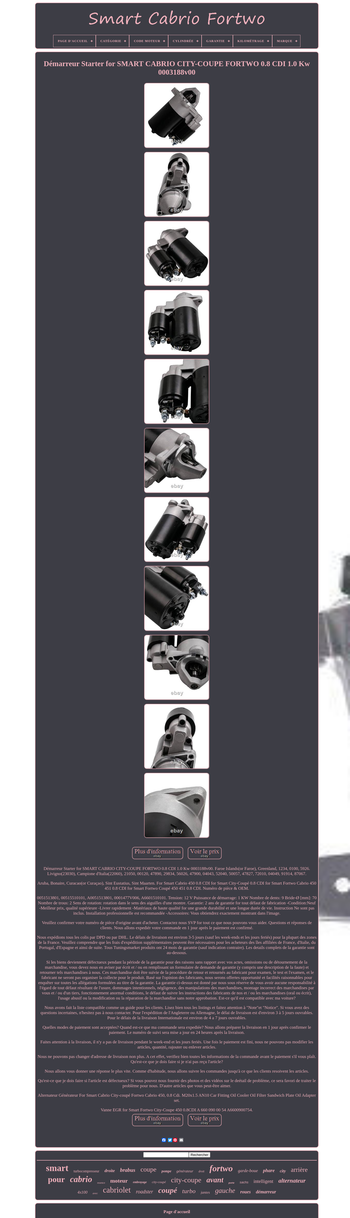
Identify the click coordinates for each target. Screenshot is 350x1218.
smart (57, 1168)
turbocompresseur (86, 1171)
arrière (299, 1169)
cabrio (81, 1179)
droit (201, 1171)
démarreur (266, 1191)
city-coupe (186, 1180)
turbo (189, 1191)
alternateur (292, 1180)
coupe (148, 1169)
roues (245, 1191)
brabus (127, 1170)
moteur (119, 1180)
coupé (167, 1190)
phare (269, 1170)
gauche (225, 1190)
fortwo (221, 1168)
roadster (144, 1191)
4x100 (83, 1192)
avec (95, 1193)
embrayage (140, 1182)
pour (56, 1179)
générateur (184, 1171)
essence (101, 1182)
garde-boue (248, 1170)
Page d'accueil (177, 1211)
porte (231, 1182)
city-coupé (159, 1182)
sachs (244, 1182)
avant (214, 1180)
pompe (166, 1171)
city (283, 1171)
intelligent (263, 1181)
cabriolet (117, 1189)
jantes (205, 1192)
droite (110, 1170)
